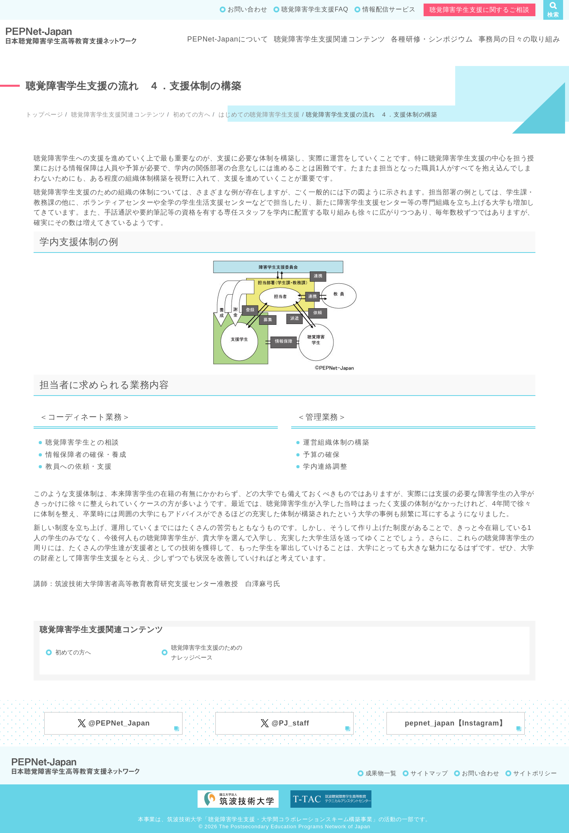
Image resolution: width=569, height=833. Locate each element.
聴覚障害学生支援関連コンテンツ (330, 39)
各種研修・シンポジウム (432, 39)
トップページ (44, 114)
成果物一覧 (381, 773)
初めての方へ (191, 114)
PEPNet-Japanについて (227, 39)
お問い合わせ (248, 9)
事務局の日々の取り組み (519, 39)
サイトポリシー (535, 773)
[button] (553, 10)
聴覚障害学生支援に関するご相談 (479, 9)
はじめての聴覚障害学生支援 (258, 114)
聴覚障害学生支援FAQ (314, 9)
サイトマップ (429, 773)
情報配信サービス (389, 9)
